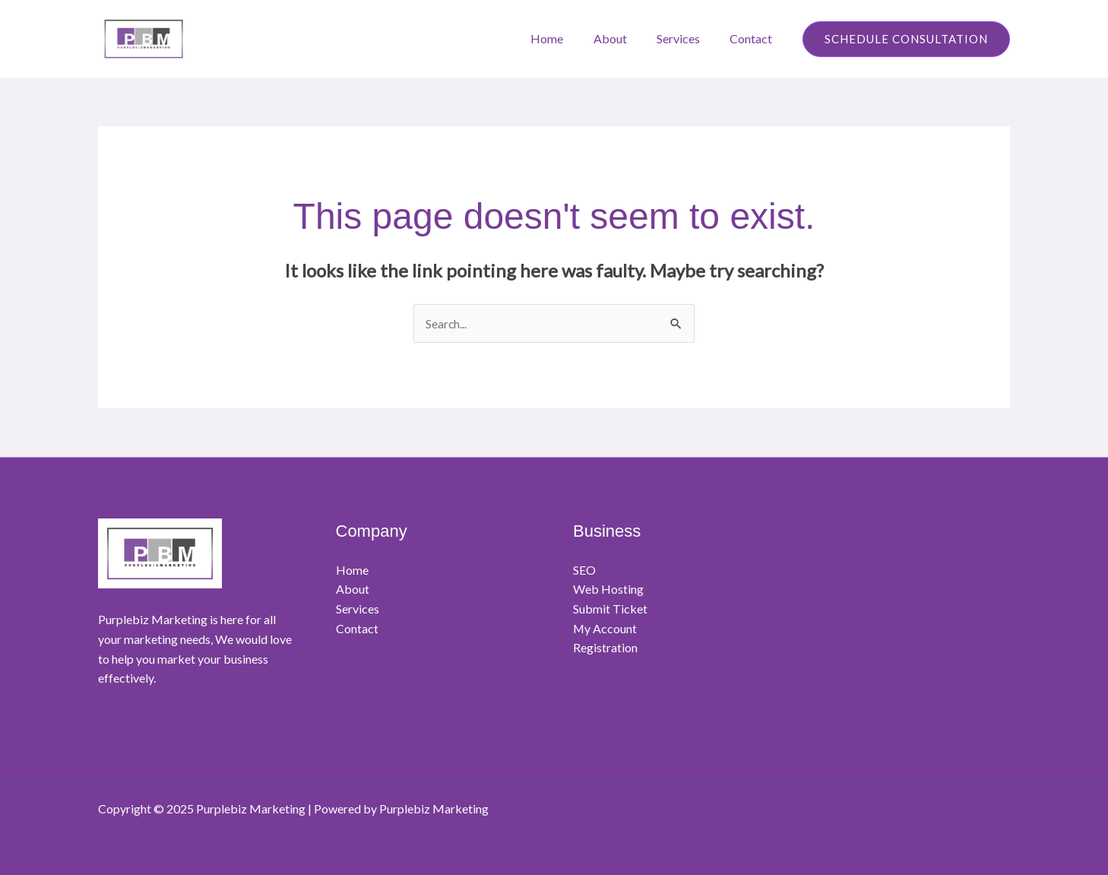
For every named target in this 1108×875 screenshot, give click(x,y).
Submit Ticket (610, 608)
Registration (605, 648)
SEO (584, 570)
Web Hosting (608, 589)
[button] (906, 39)
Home (566, 38)
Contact (754, 38)
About (624, 38)
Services (686, 38)
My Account (605, 628)
